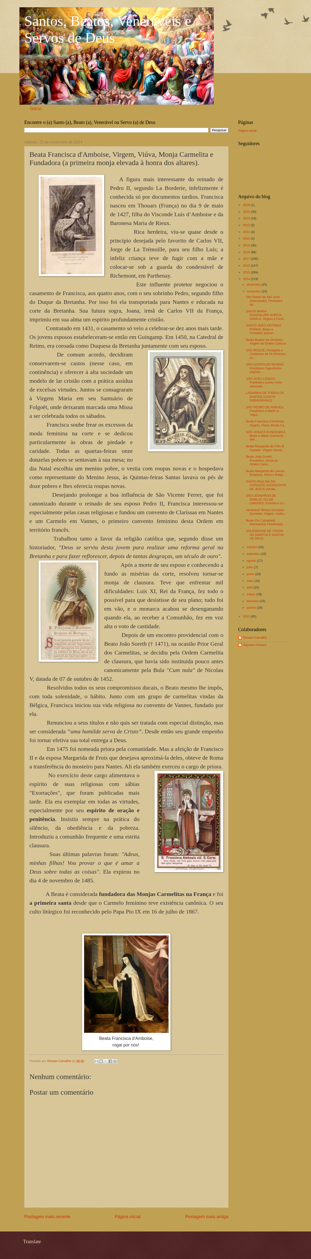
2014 (247, 279)
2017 (247, 259)
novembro (254, 291)
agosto (252, 560)
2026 (247, 205)
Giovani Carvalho (255, 637)
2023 (247, 218)
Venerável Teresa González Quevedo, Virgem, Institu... (266, 511)
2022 (247, 225)
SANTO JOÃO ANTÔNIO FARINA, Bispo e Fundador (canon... (263, 329)
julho (250, 567)
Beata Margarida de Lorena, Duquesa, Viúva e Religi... (265, 472)
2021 (247, 232)
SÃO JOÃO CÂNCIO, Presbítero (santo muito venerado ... (264, 382)
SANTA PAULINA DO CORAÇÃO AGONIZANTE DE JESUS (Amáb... (266, 485)
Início (36, 108)
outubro (252, 547)
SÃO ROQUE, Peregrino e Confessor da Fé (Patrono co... (265, 354)
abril (250, 587)
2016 (247, 265)
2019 (247, 245)
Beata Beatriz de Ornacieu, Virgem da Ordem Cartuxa (266, 341)
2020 (247, 238)
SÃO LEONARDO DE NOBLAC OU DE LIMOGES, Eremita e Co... (266, 499)
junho (251, 574)
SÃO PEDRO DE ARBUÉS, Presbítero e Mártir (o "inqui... (265, 411)
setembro (253, 554)
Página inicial (127, 1216)
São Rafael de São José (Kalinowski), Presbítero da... (264, 300)
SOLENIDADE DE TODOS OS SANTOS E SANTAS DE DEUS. (265, 534)
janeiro (252, 607)
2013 (247, 616)
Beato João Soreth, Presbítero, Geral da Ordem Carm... (262, 460)
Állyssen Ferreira (255, 645)
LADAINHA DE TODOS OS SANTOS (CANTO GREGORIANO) (265, 396)
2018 (247, 252)
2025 (247, 212)
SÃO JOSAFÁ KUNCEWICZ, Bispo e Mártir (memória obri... (266, 435)
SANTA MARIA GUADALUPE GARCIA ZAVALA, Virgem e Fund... (266, 315)
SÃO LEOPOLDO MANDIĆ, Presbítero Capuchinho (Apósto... (265, 368)
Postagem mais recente (47, 1216)
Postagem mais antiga (206, 1216)
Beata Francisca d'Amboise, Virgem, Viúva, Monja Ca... (266, 423)
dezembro (254, 284)
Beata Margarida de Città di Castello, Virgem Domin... (265, 448)
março (251, 594)
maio (250, 581)
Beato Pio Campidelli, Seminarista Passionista (264, 522)
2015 (247, 272)
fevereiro (253, 601)
